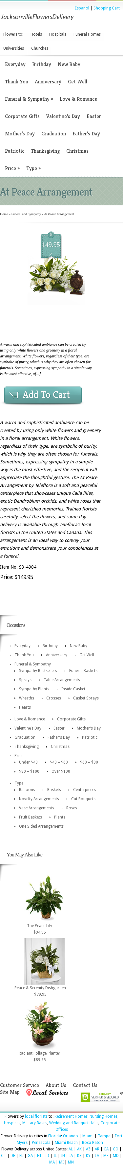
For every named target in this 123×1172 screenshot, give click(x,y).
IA (71, 1155)
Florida (54, 1136)
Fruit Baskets (30, 817)
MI (61, 1162)
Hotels (36, 34)
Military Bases (34, 1123)
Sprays (25, 680)
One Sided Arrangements (41, 826)
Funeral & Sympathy (29, 98)
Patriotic (14, 150)
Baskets (54, 789)
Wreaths (26, 698)
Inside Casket (73, 689)
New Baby (69, 64)
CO (115, 1149)
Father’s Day (86, 133)
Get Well (77, 81)
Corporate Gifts (22, 116)
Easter (94, 116)
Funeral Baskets (83, 670)
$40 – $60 (59, 762)
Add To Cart (46, 394)
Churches (39, 48)
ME (106, 1155)
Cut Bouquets (83, 799)
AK (79, 1149)
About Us (56, 1085)
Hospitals (57, 34)
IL (55, 1155)
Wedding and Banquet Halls (73, 1123)
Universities (13, 48)
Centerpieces (84, 789)
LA (97, 1155)
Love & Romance (78, 98)
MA (52, 1162)
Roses (71, 808)
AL (71, 1149)
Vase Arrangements (36, 808)
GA (30, 1155)
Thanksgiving (45, 150)
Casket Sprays (86, 698)
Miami (87, 1136)
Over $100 (60, 771)
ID (47, 1155)
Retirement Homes (71, 1116)
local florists (36, 1116)
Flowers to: (13, 34)
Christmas (77, 150)
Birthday (41, 64)
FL (21, 1155)
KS (79, 1155)
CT (3, 1155)
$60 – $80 (89, 762)
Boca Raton (92, 1142)
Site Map (10, 1092)
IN (63, 1155)
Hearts (25, 707)
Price (12, 168)
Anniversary (48, 81)
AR (97, 1149)
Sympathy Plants (34, 689)
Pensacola (41, 1142)
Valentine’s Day (63, 116)
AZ (88, 1149)
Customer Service (19, 1085)
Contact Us (85, 1085)
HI (39, 1155)
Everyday (15, 64)
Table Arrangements (62, 680)
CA (106, 1149)
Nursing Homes (103, 1116)
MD (116, 1155)
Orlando (70, 1136)
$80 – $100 (29, 771)
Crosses (53, 698)
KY (88, 1155)
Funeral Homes (87, 34)
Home (4, 214)
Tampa (104, 1136)
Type (33, 168)
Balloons (27, 789)
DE (12, 1155)
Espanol (82, 8)
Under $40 (28, 762)
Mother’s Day (20, 133)
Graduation (53, 133)
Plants (59, 817)
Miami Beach (66, 1142)
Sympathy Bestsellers (38, 670)
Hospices (12, 1123)
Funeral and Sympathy (26, 214)
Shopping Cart (106, 8)
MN (71, 1162)
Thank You (16, 81)
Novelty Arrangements (39, 799)
